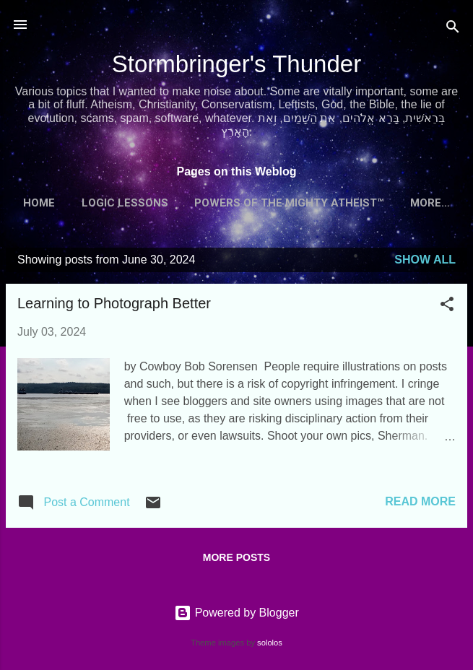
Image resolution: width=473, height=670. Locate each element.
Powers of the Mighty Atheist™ (288, 202)
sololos (269, 642)
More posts (236, 557)
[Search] (452, 29)
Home (39, 202)
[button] (447, 306)
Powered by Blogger (236, 612)
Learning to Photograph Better (114, 303)
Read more (420, 501)
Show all (425, 259)
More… (430, 202)
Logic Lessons (125, 202)
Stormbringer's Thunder (237, 64)
